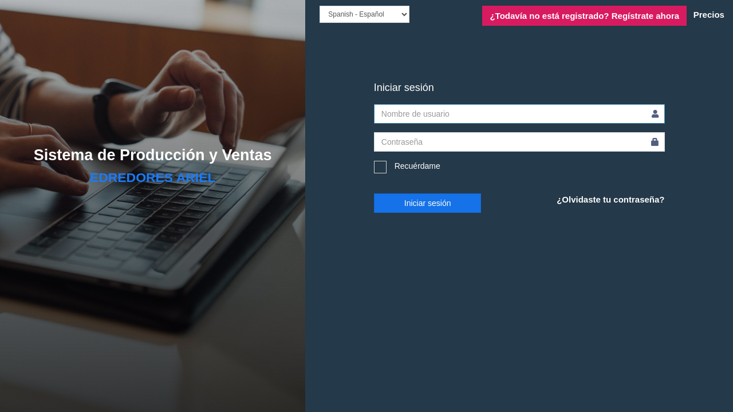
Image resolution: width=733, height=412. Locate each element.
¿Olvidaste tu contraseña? (610, 199)
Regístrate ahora (584, 16)
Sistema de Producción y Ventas (153, 155)
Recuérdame (407, 167)
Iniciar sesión (427, 203)
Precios (708, 14)
